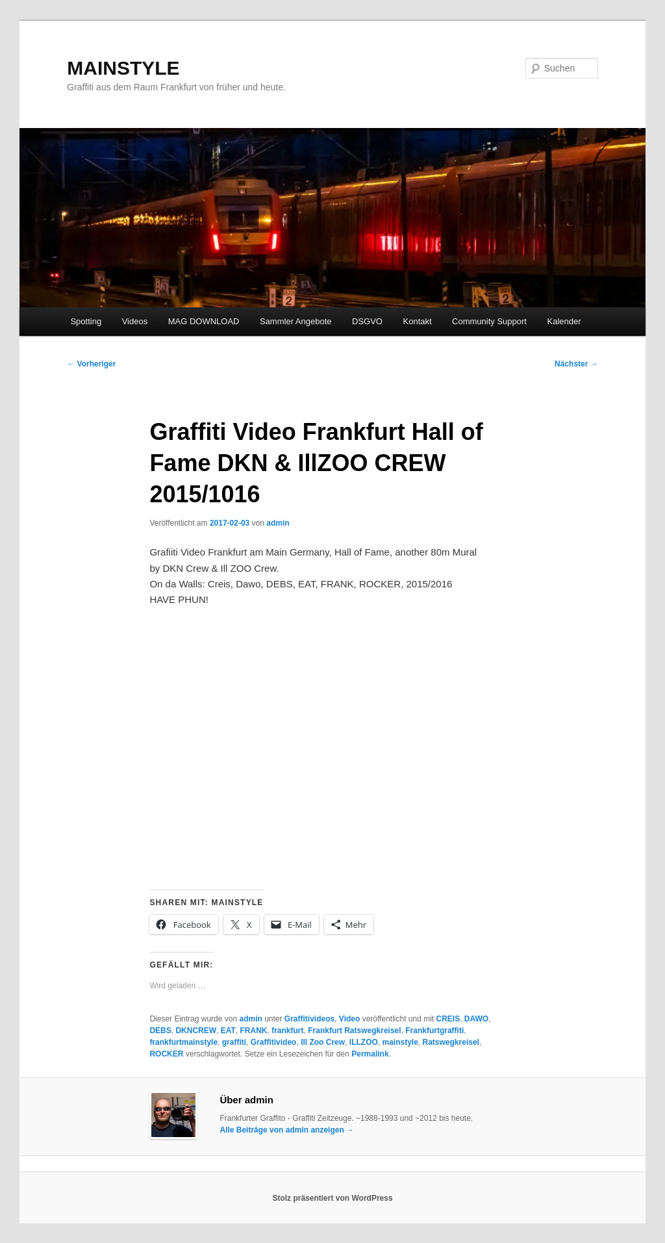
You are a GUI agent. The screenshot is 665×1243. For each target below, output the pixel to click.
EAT (228, 1030)
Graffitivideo (274, 1042)
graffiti (234, 1042)
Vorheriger (91, 363)
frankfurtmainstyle (183, 1042)
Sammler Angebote (296, 321)
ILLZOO (363, 1042)
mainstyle (400, 1042)
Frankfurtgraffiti (434, 1030)
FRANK (254, 1030)
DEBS (160, 1030)
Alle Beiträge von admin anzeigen (287, 1129)
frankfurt (287, 1030)
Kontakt (417, 321)
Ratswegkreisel (451, 1042)
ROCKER (166, 1053)
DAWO (476, 1018)
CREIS (448, 1018)
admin (277, 523)
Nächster (576, 363)
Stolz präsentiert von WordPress (332, 1198)
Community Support (489, 321)
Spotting (85, 321)
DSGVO (367, 321)
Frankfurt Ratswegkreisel (354, 1030)
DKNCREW (195, 1030)
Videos (135, 321)
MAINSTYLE (123, 68)
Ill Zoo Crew (323, 1042)
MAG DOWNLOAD (204, 321)
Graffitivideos (309, 1018)
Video (349, 1018)
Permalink (369, 1053)
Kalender (564, 321)
